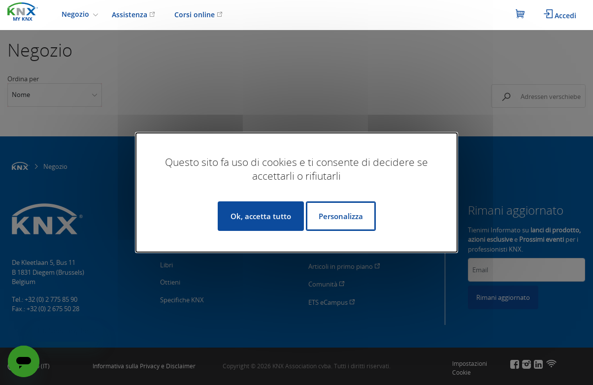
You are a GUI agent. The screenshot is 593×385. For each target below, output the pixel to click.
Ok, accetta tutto (261, 216)
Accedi (560, 14)
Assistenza (133, 14)
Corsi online (198, 14)
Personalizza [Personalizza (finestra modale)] (341, 216)
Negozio (76, 14)
